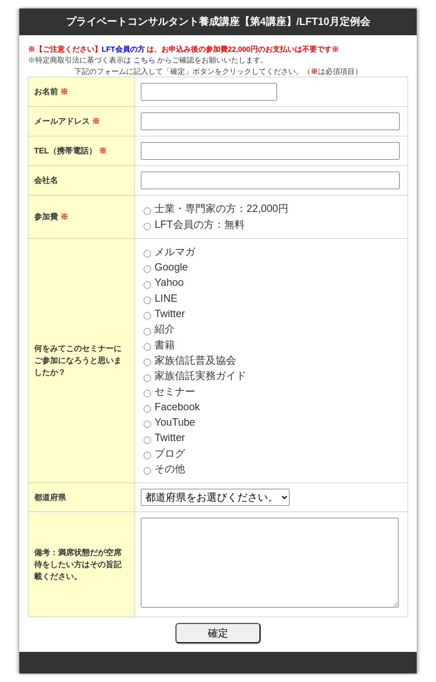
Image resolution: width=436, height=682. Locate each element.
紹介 (164, 329)
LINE (165, 298)
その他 (169, 469)
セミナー (174, 391)
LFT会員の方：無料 (199, 224)
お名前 (51, 91)
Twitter (169, 313)
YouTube (174, 422)
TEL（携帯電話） (70, 150)
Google (171, 267)
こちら (144, 60)
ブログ (169, 453)
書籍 (164, 345)
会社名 (46, 180)
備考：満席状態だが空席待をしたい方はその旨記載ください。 (77, 564)
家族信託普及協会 (195, 360)
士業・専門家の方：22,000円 (221, 208)
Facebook (177, 407)
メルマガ (174, 251)
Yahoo (168, 282)
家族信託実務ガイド (200, 375)
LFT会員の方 (124, 49)
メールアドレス (67, 121)
